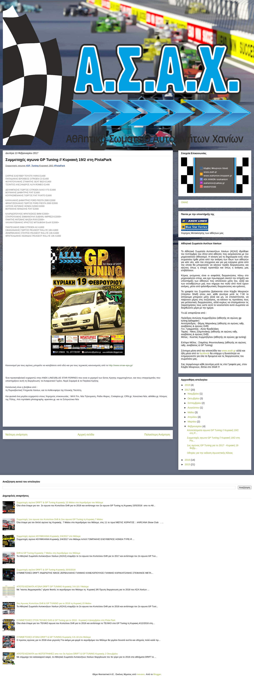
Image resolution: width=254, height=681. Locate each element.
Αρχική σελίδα (86, 434)
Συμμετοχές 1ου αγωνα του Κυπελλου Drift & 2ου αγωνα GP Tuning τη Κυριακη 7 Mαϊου (60, 519)
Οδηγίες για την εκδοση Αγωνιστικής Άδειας (210, 453)
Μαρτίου (192, 421)
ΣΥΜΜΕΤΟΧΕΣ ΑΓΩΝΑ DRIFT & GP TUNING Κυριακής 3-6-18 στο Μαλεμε (54, 637)
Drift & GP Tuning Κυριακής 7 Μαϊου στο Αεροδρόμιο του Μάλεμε (48, 553)
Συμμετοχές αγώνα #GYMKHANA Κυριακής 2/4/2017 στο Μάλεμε (49, 536)
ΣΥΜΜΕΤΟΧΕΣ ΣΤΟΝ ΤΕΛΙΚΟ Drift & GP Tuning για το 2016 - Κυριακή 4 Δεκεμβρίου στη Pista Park (66, 620)
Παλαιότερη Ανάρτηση (157, 434)
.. (229, 350)
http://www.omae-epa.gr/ (121, 365)
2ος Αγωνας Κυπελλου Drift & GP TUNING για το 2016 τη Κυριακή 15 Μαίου (54, 603)
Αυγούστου (194, 407)
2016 (188, 459)
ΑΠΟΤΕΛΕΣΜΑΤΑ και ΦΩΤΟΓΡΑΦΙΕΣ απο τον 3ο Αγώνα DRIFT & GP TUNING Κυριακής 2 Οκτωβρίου (67, 653)
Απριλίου (193, 417)
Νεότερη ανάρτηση (16, 434)
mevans (141, 674)
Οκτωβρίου (194, 398)
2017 (188, 389)
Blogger (157, 674)
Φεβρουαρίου (195, 426)
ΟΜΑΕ (184, 202)
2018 (188, 385)
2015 (188, 464)
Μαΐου (191, 412)
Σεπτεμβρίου (195, 403)
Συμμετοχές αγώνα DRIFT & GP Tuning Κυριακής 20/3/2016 (46, 569)
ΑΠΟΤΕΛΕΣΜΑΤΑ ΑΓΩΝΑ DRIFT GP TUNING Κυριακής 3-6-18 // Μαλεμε (53, 586)
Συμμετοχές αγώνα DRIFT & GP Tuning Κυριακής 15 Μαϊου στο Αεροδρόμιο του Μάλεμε (60, 502)
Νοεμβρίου (194, 393)
